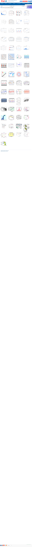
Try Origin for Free (25, 1)
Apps (6, 3)
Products (2, 3)
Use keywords (3, 7)
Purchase (10, 3)
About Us (23, 3)
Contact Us (28, 3)
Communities (19, 3)
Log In (31, 0)
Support (14, 3)
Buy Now (21, 1)
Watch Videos (30, 1)
